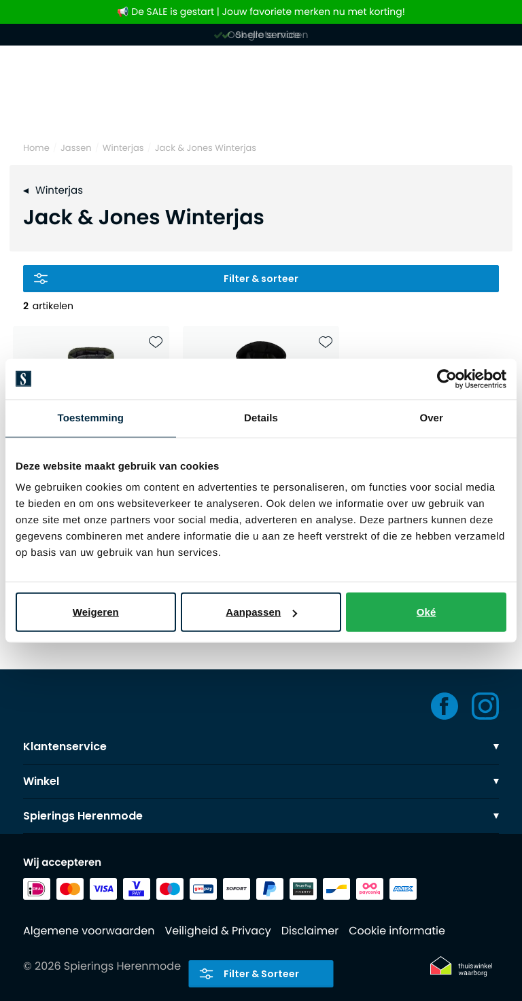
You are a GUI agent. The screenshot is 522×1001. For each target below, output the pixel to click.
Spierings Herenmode (261, 816)
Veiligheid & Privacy (217, 930)
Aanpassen (261, 612)
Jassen (76, 147)
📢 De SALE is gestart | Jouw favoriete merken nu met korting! (261, 12)
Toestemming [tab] (91, 417)
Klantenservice (261, 746)
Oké (426, 612)
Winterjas (123, 147)
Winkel (261, 781)
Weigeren (96, 612)
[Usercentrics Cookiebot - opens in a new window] (446, 378)
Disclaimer (309, 930)
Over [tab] (431, 417)
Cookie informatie (397, 930)
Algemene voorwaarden (88, 930)
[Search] (261, 107)
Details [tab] (261, 417)
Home (36, 147)
